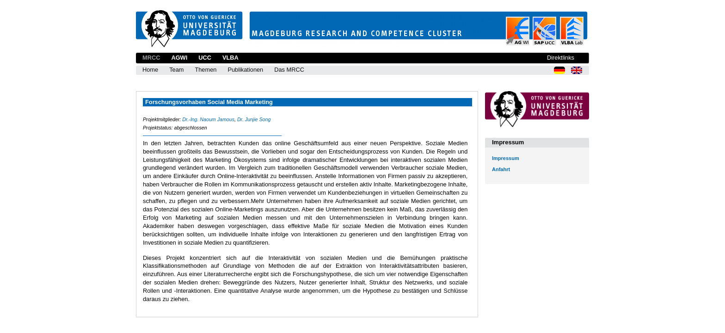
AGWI (179, 57)
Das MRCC (289, 69)
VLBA (230, 57)
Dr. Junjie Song (253, 119)
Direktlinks (560, 57)
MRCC (151, 57)
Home (150, 69)
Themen (205, 69)
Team (176, 69)
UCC (204, 57)
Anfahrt (501, 169)
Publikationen (245, 69)
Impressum (505, 158)
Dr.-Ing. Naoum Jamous (208, 119)
